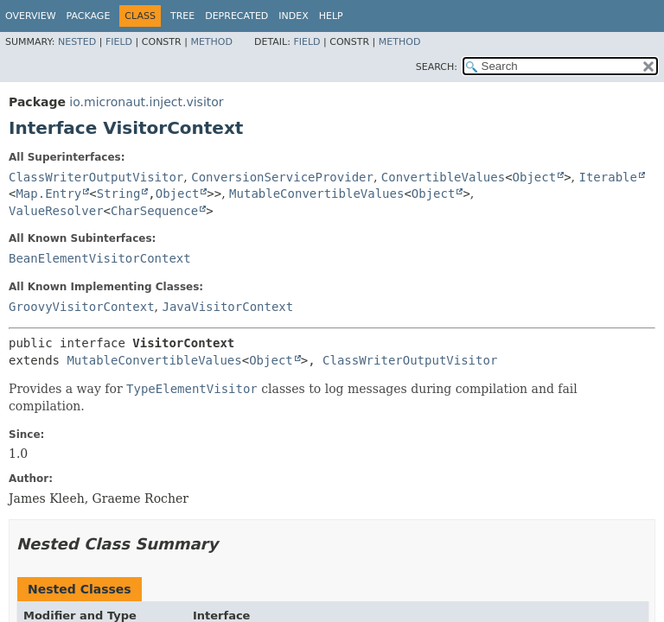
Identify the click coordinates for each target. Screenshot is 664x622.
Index (293, 16)
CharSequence (154, 211)
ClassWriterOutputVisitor (96, 177)
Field (118, 42)
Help (331, 16)
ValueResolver (56, 211)
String (119, 193)
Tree (182, 16)
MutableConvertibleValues (316, 193)
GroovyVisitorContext (82, 307)
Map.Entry (48, 193)
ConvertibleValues (443, 177)
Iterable (607, 177)
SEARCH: (436, 67)
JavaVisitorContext (227, 307)
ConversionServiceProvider (282, 177)
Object (535, 177)
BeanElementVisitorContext (100, 258)
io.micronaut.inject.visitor (146, 102)
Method (211, 42)
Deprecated (236, 16)
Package (89, 16)
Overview (30, 16)
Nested (77, 42)
